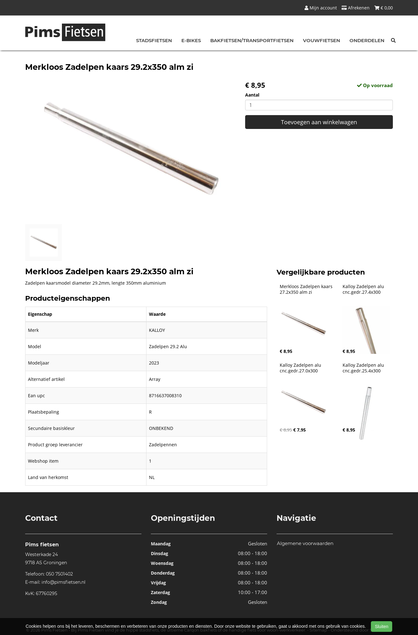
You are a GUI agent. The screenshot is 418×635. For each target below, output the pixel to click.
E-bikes (191, 40)
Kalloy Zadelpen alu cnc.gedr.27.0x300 (301, 368)
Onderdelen (366, 40)
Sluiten (381, 626)
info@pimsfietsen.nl (63, 582)
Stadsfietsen (154, 40)
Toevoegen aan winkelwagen (319, 122)
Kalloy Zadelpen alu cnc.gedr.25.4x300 (364, 368)
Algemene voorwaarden (305, 543)
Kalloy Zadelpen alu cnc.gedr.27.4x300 (364, 289)
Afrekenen (356, 8)
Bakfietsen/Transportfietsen (252, 40)
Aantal (252, 95)
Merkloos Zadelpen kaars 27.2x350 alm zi (307, 289)
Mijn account (321, 8)
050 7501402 (59, 574)
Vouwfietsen (321, 40)
